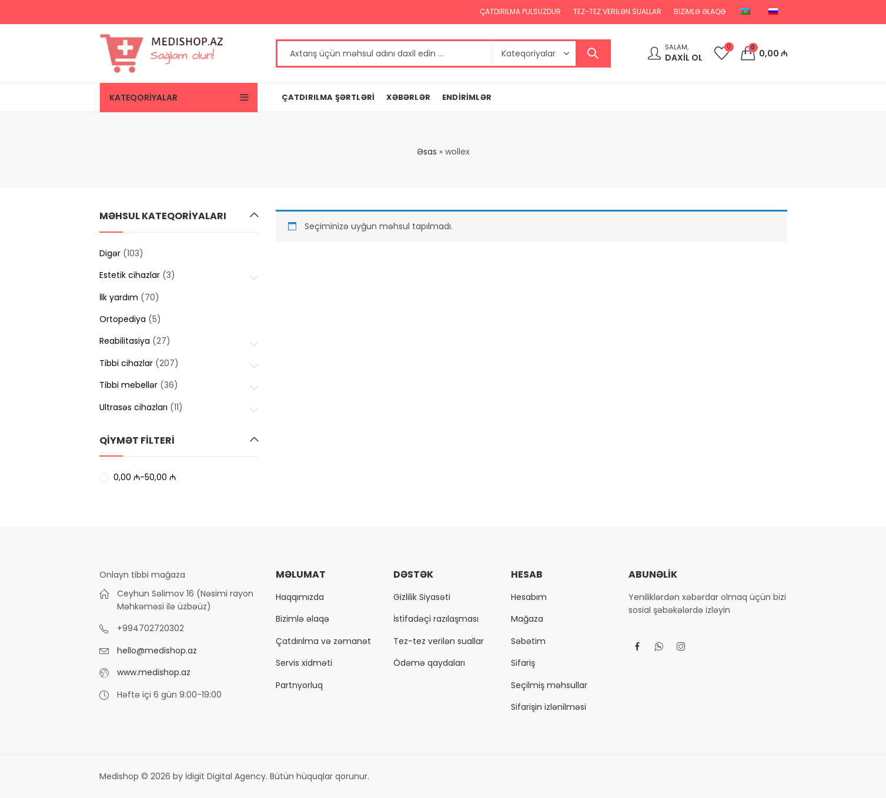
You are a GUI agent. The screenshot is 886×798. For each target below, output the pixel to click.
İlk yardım (118, 297)
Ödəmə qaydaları (429, 663)
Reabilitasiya (124, 341)
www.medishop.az (153, 672)
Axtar (593, 53)
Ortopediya (122, 319)
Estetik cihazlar (129, 275)
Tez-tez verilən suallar (438, 641)
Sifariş (523, 663)
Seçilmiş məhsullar (549, 685)
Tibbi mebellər (128, 385)
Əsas (427, 151)
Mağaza (527, 619)
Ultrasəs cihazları (133, 407)
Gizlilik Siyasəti (421, 597)
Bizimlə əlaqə (302, 619)
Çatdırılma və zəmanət (323, 641)
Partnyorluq (299, 685)
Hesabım (529, 597)
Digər (110, 253)
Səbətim (528, 641)
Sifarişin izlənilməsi (548, 707)
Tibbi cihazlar (126, 363)
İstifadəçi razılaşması (436, 619)
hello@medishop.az (157, 650)
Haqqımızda (300, 597)
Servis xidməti (304, 663)
